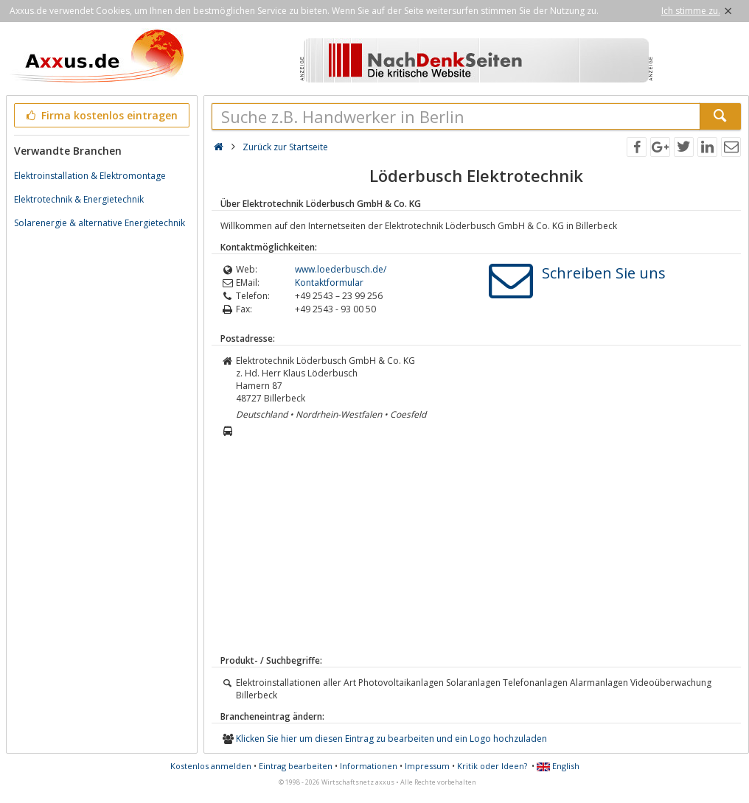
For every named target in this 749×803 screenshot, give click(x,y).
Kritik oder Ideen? (492, 765)
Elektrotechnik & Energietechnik (79, 199)
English (558, 765)
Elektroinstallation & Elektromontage (90, 175)
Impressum (427, 765)
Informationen (368, 765)
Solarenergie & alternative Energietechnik (99, 223)
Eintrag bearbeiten (295, 765)
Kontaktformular (329, 282)
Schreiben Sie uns (604, 273)
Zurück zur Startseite (285, 147)
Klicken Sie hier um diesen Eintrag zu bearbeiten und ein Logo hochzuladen (391, 738)
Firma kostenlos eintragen (101, 115)
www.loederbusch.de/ (340, 269)
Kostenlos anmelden (210, 765)
